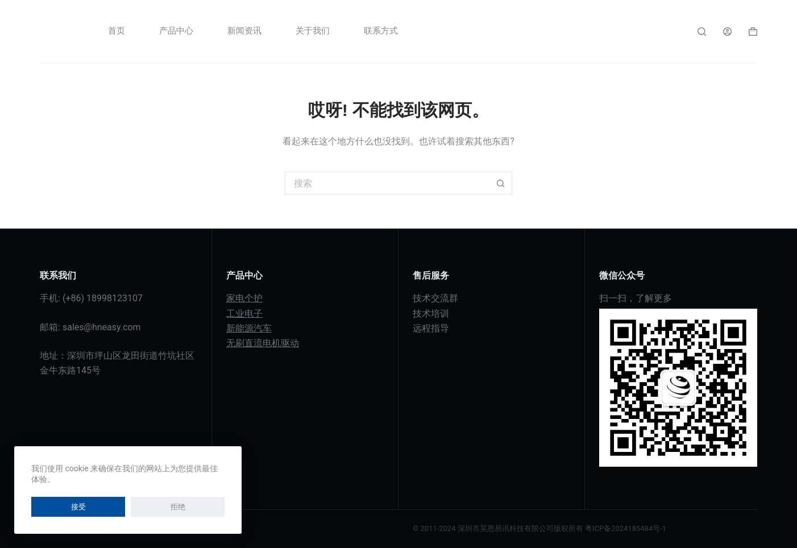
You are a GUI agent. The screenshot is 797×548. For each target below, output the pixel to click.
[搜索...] (387, 183)
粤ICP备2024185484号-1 (625, 528)
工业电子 (244, 313)
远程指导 (431, 328)
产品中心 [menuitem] (176, 31)
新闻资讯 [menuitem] (244, 31)
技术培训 (431, 313)
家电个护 (244, 298)
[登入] (727, 31)
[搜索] (702, 31)
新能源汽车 (249, 328)
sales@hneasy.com (102, 327)
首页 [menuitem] (116, 31)
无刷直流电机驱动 (262, 343)
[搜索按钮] (500, 183)
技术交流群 (435, 298)
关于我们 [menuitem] (313, 31)
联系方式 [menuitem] (381, 31)
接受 (50, 507)
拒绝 (93, 507)
